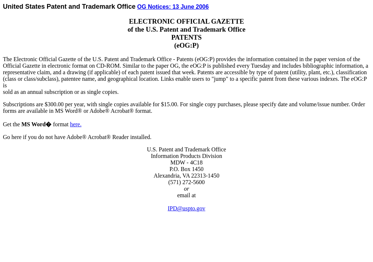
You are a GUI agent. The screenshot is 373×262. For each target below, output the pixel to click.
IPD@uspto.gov (186, 208)
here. (76, 124)
